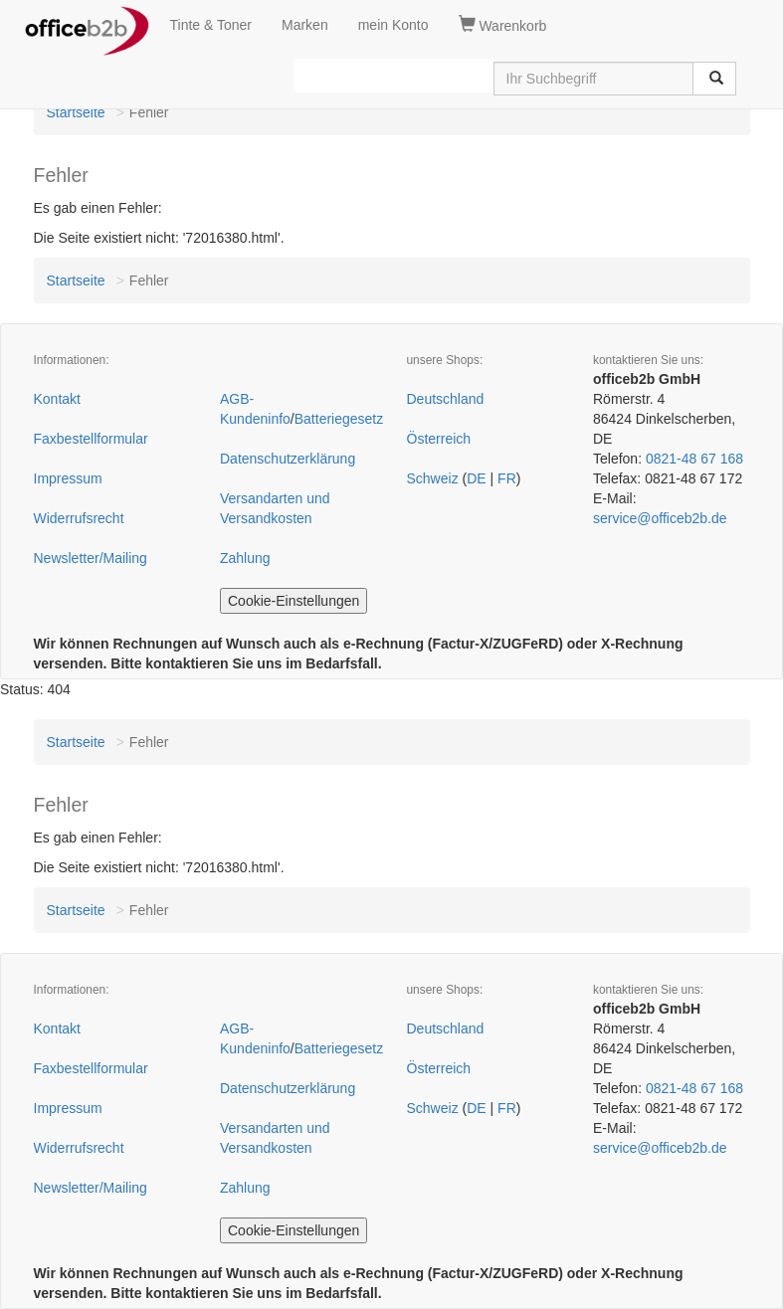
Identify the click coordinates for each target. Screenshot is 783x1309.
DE (476, 478)
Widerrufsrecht (79, 518)
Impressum (68, 478)
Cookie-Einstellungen (293, 601)
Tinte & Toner (211, 25)
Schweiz (433, 478)
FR (506, 478)
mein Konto (393, 25)
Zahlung (245, 558)
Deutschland (446, 399)
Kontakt (57, 399)
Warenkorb (503, 25)
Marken (305, 25)
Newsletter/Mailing (90, 558)
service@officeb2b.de (660, 518)
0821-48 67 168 (694, 459)
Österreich (439, 439)
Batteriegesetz (339, 419)
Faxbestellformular (91, 439)
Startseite (76, 112)
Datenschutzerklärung (287, 459)
